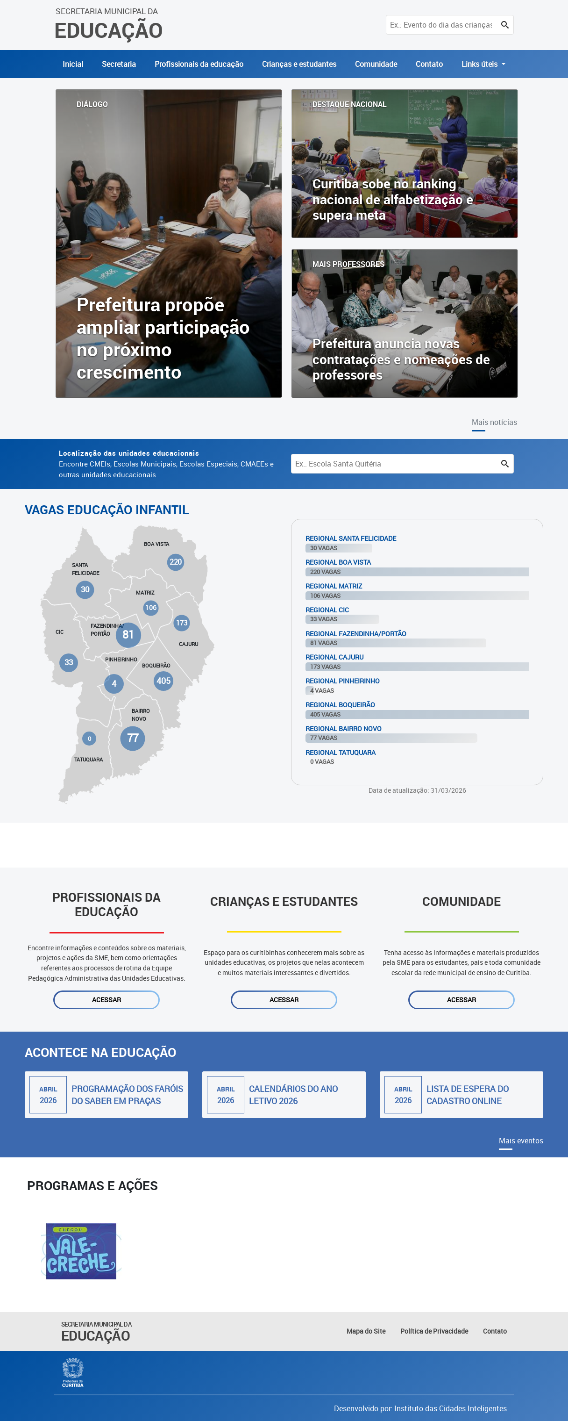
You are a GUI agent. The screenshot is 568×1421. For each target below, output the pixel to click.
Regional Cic (327, 609)
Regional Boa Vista (338, 562)
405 (163, 680)
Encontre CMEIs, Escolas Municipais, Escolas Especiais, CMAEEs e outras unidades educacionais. (166, 463)
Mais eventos (521, 1140)
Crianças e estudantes (299, 64)
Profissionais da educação (199, 64)
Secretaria (119, 64)
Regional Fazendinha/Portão (355, 633)
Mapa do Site (366, 1331)
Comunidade (376, 64)
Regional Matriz (333, 585)
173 (182, 623)
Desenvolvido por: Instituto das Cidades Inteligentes (420, 1408)
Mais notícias (494, 422)
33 (68, 662)
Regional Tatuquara (340, 752)
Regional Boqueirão (340, 704)
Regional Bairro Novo (343, 728)
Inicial (73, 64)
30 (85, 589)
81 (128, 635)
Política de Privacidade (434, 1331)
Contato (429, 64)
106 (151, 607)
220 (176, 562)
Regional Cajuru (334, 657)
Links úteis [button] (480, 64)
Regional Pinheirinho (342, 680)
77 (132, 738)
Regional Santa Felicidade (350, 538)
